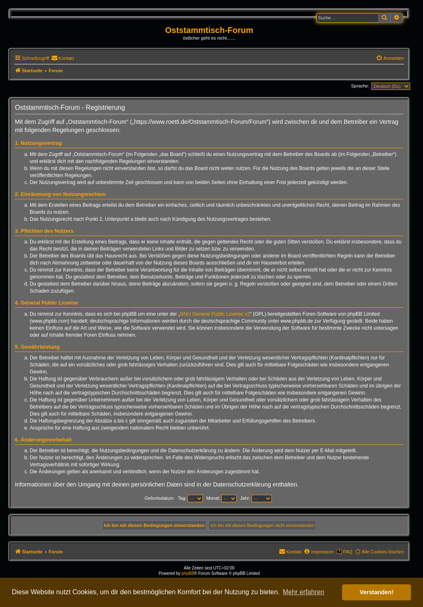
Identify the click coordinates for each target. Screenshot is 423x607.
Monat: (222, 498)
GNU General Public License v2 (215, 314)
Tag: (190, 498)
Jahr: (256, 498)
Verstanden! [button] (377, 592)
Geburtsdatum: (160, 498)
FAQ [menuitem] (347, 551)
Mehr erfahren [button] (303, 591)
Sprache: (360, 85)
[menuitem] (62, 58)
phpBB (188, 573)
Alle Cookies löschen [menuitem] (383, 551)
